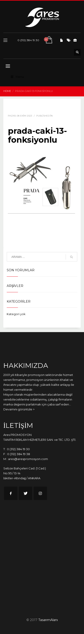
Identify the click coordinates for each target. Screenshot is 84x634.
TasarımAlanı (48, 620)
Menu (17, 76)
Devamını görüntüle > (18, 409)
